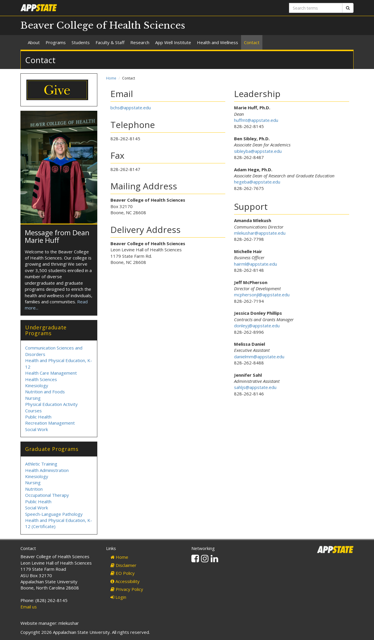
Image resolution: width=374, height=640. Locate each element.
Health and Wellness (217, 42)
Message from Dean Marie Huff (57, 236)
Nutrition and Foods (45, 392)
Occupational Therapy (47, 495)
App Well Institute (173, 42)
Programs (56, 42)
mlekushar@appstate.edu (259, 233)
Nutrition (34, 489)
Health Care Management (51, 373)
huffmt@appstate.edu (256, 120)
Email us (28, 607)
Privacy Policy (126, 589)
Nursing (33, 398)
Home (111, 78)
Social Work (36, 429)
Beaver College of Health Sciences (102, 25)
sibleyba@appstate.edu (258, 151)
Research (139, 42)
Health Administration (47, 470)
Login (118, 597)
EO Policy (122, 573)
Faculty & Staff (110, 42)
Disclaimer (123, 565)
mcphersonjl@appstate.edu (262, 294)
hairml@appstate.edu (255, 264)
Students (81, 42)
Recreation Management (50, 423)
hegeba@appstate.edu (257, 182)
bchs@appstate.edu (130, 107)
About (34, 42)
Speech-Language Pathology (54, 514)
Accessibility (125, 581)
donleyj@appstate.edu (257, 325)
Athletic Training (41, 464)
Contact (251, 42)
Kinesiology (36, 385)
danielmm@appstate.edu (259, 356)
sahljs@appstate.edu (255, 387)
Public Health (38, 417)
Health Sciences (41, 379)
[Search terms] (315, 8)
